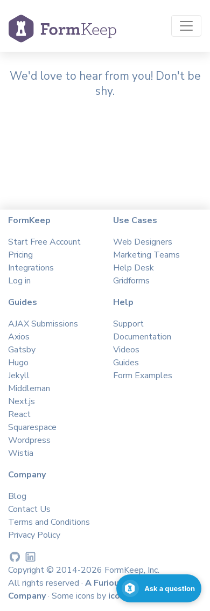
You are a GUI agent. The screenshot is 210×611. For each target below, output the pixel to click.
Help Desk (133, 268)
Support (128, 324)
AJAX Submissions (43, 324)
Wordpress (29, 440)
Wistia (20, 453)
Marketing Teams (146, 255)
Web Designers (142, 242)
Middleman (29, 388)
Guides (126, 363)
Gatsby (22, 350)
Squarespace (32, 427)
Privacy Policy (34, 535)
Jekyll (19, 375)
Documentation (142, 337)
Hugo (18, 363)
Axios (19, 337)
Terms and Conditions (49, 522)
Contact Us (29, 509)
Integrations (31, 268)
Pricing (20, 255)
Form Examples (142, 375)
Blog (17, 496)
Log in (19, 281)
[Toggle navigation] (186, 26)
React (19, 414)
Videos (126, 350)
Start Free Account (44, 242)
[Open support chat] (158, 588)
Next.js (21, 401)
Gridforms (131, 281)
